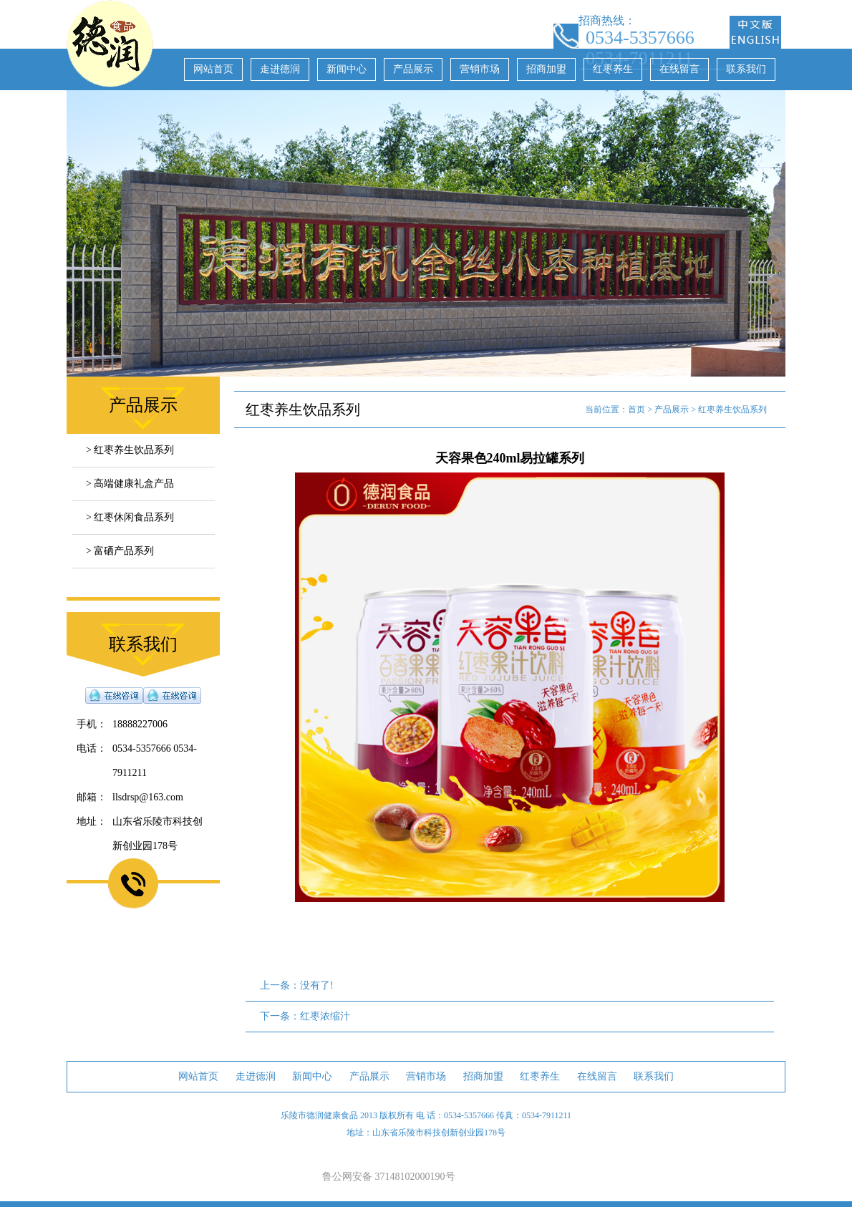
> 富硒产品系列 (120, 551)
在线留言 (679, 69)
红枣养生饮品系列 (732, 409)
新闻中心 (346, 69)
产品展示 (413, 69)
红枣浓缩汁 (325, 1016)
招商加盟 (546, 69)
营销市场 (480, 69)
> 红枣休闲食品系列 (130, 517)
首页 (636, 409)
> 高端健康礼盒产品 (130, 483)
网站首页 (213, 69)
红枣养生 (613, 69)
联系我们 (746, 69)
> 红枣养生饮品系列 (130, 450)
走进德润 (280, 69)
